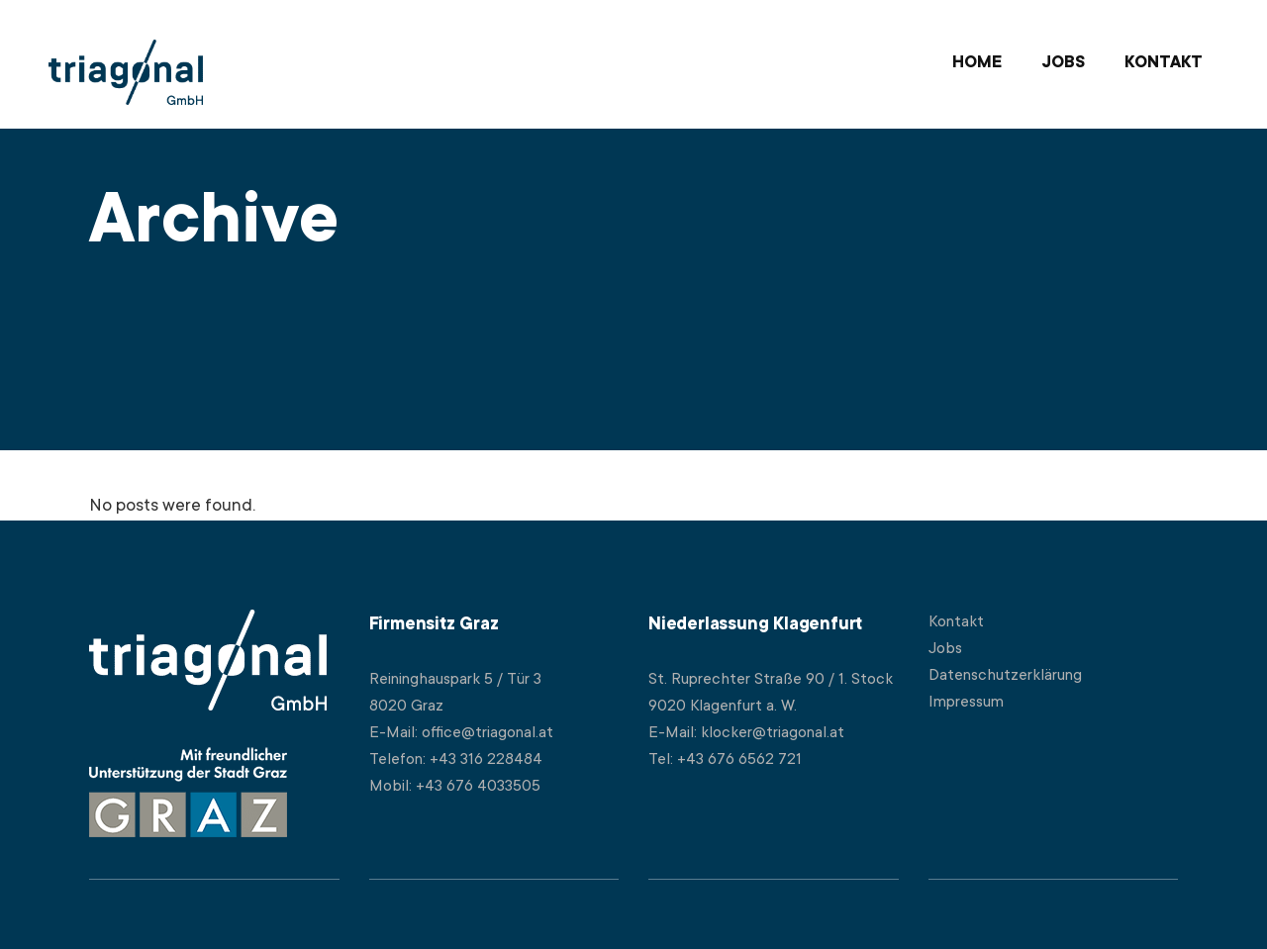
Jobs (945, 649)
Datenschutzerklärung (1005, 676)
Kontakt (956, 622)
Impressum (966, 703)
